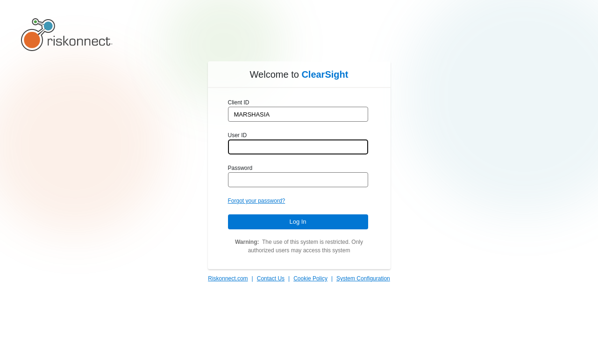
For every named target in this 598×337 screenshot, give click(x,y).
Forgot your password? (256, 201)
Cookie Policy (310, 278)
